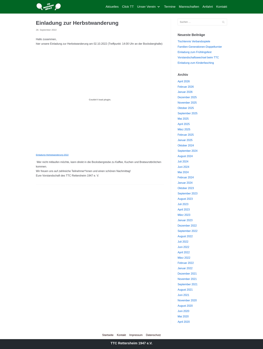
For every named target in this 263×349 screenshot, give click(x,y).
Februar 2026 (186, 86)
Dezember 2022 (187, 225)
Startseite (108, 335)
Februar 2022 (186, 262)
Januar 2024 (185, 182)
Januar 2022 (185, 268)
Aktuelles (112, 6)
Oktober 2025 (186, 108)
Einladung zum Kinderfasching (196, 62)
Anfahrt (207, 6)
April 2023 (184, 209)
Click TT (128, 6)
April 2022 (184, 252)
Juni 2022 (183, 247)
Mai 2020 (183, 316)
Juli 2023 (183, 204)
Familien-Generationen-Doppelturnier (200, 46)
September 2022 (187, 231)
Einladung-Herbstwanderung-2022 (52, 155)
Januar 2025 (185, 140)
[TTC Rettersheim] (49, 7)
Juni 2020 (183, 311)
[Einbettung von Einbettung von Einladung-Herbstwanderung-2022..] (100, 100)
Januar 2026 (185, 92)
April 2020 (184, 321)
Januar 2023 (185, 220)
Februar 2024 (186, 177)
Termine (169, 6)
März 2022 (184, 257)
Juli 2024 (183, 161)
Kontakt (221, 6)
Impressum (136, 335)
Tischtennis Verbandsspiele (194, 41)
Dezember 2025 (187, 97)
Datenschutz (153, 335)
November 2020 (187, 300)
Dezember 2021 (187, 273)
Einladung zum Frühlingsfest (195, 52)
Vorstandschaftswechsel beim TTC (198, 57)
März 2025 (184, 129)
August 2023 (185, 198)
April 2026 (184, 81)
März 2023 (184, 214)
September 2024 (187, 150)
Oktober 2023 (186, 188)
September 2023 (187, 193)
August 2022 (185, 236)
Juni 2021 (183, 295)
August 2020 (185, 305)
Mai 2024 (183, 172)
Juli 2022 (183, 241)
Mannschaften (189, 6)
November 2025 (187, 102)
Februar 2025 (186, 134)
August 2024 (185, 156)
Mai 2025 (183, 118)
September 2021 (187, 284)
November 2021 (187, 279)
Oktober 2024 (186, 145)
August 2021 (185, 289)
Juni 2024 (183, 166)
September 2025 (187, 113)
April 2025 (184, 124)
